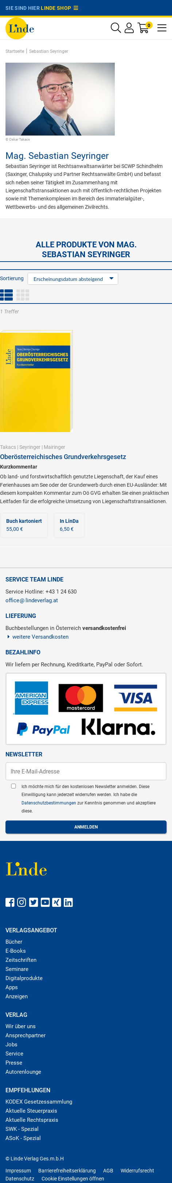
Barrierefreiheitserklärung (67, 1171)
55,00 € (24, 525)
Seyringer (29, 447)
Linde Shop (59, 8)
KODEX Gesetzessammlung (38, 1101)
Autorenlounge (23, 1072)
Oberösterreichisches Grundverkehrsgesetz (63, 457)
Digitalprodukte (24, 978)
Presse (13, 1062)
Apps (11, 987)
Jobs (11, 1044)
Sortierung (12, 278)
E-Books (15, 951)
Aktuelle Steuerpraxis (31, 1111)
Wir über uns (20, 1026)
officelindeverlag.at (31, 600)
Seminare (16, 969)
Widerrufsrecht (137, 1171)
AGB (108, 1171)
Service (14, 1053)
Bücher (13, 942)
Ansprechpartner (25, 1035)
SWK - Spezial (22, 1129)
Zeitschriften (20, 960)
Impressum (18, 1171)
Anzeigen (16, 996)
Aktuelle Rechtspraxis (31, 1120)
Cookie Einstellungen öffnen (73, 1179)
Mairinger (54, 447)
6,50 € (69, 525)
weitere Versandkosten (37, 637)
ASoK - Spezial (23, 1138)
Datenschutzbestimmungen (49, 803)
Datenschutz (19, 1179)
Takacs (8, 447)
